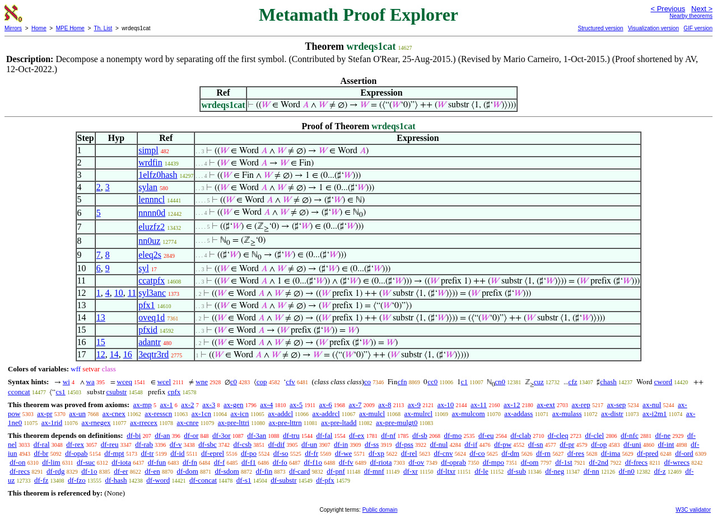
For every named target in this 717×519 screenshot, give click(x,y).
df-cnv (443, 453)
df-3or (221, 435)
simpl (148, 150)
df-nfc (630, 435)
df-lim (51, 462)
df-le (481, 471)
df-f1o (313, 462)
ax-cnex (114, 413)
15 (100, 342)
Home (38, 28)
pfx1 (146, 305)
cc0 (432, 382)
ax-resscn (158, 413)
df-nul (439, 444)
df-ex (356, 435)
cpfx (173, 392)
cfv (290, 382)
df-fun (157, 462)
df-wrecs (677, 462)
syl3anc (152, 293)
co (367, 382)
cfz (573, 382)
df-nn (591, 471)
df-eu (485, 435)
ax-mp (142, 404)
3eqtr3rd (153, 354)
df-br (41, 453)
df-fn (190, 462)
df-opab (76, 453)
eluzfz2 (151, 227)
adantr (149, 342)
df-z (659, 471)
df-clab (520, 435)
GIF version (698, 28)
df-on (17, 462)
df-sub (517, 471)
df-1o (89, 471)
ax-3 (208, 404)
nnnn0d (151, 213)
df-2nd (598, 462)
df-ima (611, 453)
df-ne (662, 435)
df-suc (86, 462)
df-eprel (212, 453)
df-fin (264, 471)
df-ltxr (446, 471)
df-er (121, 471)
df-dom (187, 471)
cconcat (19, 392)
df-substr (283, 480)
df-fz (41, 480)
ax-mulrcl (418, 413)
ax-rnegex (96, 422)
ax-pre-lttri (233, 422)
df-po (249, 453)
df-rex (75, 444)
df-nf (388, 435)
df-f (219, 462)
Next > (702, 8)
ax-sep (616, 404)
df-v (176, 444)
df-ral (42, 444)
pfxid (147, 329)
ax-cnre (187, 422)
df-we (343, 453)
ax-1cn (201, 413)
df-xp (376, 453)
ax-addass (518, 413)
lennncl (151, 199)
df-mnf (374, 471)
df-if (470, 444)
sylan (147, 187)
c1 (464, 382)
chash (608, 382)
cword (663, 382)
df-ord (684, 453)
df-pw (502, 444)
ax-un (77, 413)
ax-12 (512, 404)
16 (127, 354)
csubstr (116, 392)
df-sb (419, 435)
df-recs (20, 471)
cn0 (500, 382)
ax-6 (325, 404)
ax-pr (44, 413)
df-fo (280, 462)
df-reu (110, 444)
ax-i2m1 (654, 413)
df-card (299, 471)
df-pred (647, 453)
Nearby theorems (691, 16)
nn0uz (149, 241)
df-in (341, 444)
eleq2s (149, 255)
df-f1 (248, 462)
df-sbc (207, 444)
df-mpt (114, 453)
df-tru (291, 435)
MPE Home (70, 28)
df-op (599, 444)
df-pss (404, 444)
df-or (191, 435)
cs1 (60, 392)
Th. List (103, 28)
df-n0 (627, 471)
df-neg (554, 471)
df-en (152, 471)
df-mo (453, 435)
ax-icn (239, 413)
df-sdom (227, 471)
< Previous (667, 8)
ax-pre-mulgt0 (396, 422)
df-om (530, 462)
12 (100, 354)
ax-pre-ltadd (339, 422)
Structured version (600, 28)
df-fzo (77, 480)
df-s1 (244, 480)
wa (90, 382)
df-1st (563, 462)
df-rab (144, 444)
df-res (575, 453)
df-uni (632, 444)
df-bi (134, 435)
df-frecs (636, 462)
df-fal (324, 435)
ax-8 (384, 404)
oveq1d (151, 317)
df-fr (311, 453)
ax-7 (354, 404)
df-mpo (493, 462)
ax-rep (580, 404)
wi (66, 382)
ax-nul (651, 404)
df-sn (535, 444)
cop (262, 382)
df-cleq (558, 435)
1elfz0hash (157, 175)
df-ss (372, 444)
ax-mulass (567, 413)
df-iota (121, 462)
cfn (402, 382)
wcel (164, 382)
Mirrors (13, 28)
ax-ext (546, 404)
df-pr (567, 444)
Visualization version (653, 28)
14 (114, 354)
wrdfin (150, 162)
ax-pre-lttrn (285, 422)
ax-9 (414, 404)
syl (143, 268)
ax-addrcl (326, 413)
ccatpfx (151, 280)
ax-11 (479, 404)
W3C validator (693, 510)
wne (201, 382)
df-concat (203, 480)
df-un (309, 444)
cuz (539, 382)
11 (132, 293)
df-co (477, 453)
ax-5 (296, 404)
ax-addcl (280, 413)
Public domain (380, 510)
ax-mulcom (468, 413)
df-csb (242, 444)
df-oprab (453, 462)
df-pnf (336, 471)
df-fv (346, 462)
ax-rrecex (143, 422)
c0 (233, 382)
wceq (124, 382)
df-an (162, 435)
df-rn (543, 453)
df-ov (416, 462)
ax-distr (612, 413)
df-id (177, 453)
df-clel (594, 435)
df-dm (510, 453)
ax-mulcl (372, 413)
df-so (280, 453)
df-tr (147, 453)
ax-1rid (52, 422)
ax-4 (266, 404)
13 (100, 317)
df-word (158, 480)
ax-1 (166, 404)
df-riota (381, 462)
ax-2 (187, 404)
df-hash (116, 480)
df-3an (256, 435)
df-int (666, 444)
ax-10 (445, 404)
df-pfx (325, 480)
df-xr (410, 471)
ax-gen (233, 404)
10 (118, 293)
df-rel (409, 453)
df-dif (276, 444)
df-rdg (55, 471)
